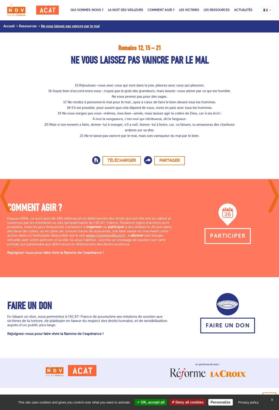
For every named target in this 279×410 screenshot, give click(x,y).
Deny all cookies (188, 402)
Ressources (28, 26)
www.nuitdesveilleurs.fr (105, 235)
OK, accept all (150, 402)
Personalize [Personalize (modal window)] (221, 402)
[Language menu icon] (267, 10)
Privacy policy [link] (248, 402)
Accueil (9, 26)
